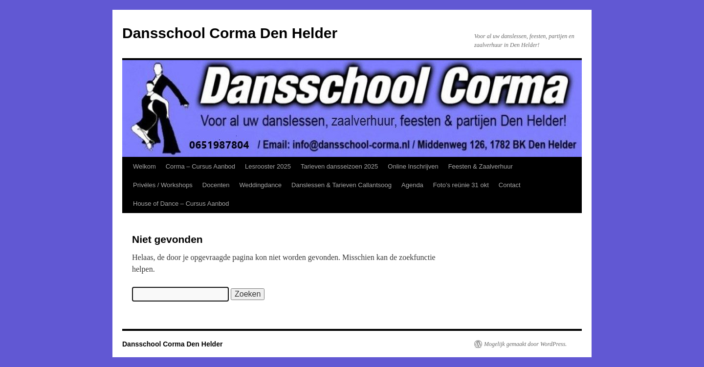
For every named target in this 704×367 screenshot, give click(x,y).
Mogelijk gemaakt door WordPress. (525, 344)
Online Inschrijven (413, 166)
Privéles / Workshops (163, 185)
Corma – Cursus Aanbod (200, 166)
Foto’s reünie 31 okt (461, 185)
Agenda (412, 185)
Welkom (144, 166)
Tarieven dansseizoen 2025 (339, 166)
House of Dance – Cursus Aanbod (181, 203)
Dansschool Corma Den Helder (229, 33)
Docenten (216, 185)
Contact (510, 185)
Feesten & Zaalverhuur (480, 166)
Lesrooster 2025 (268, 166)
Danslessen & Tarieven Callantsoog (341, 185)
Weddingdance (261, 185)
